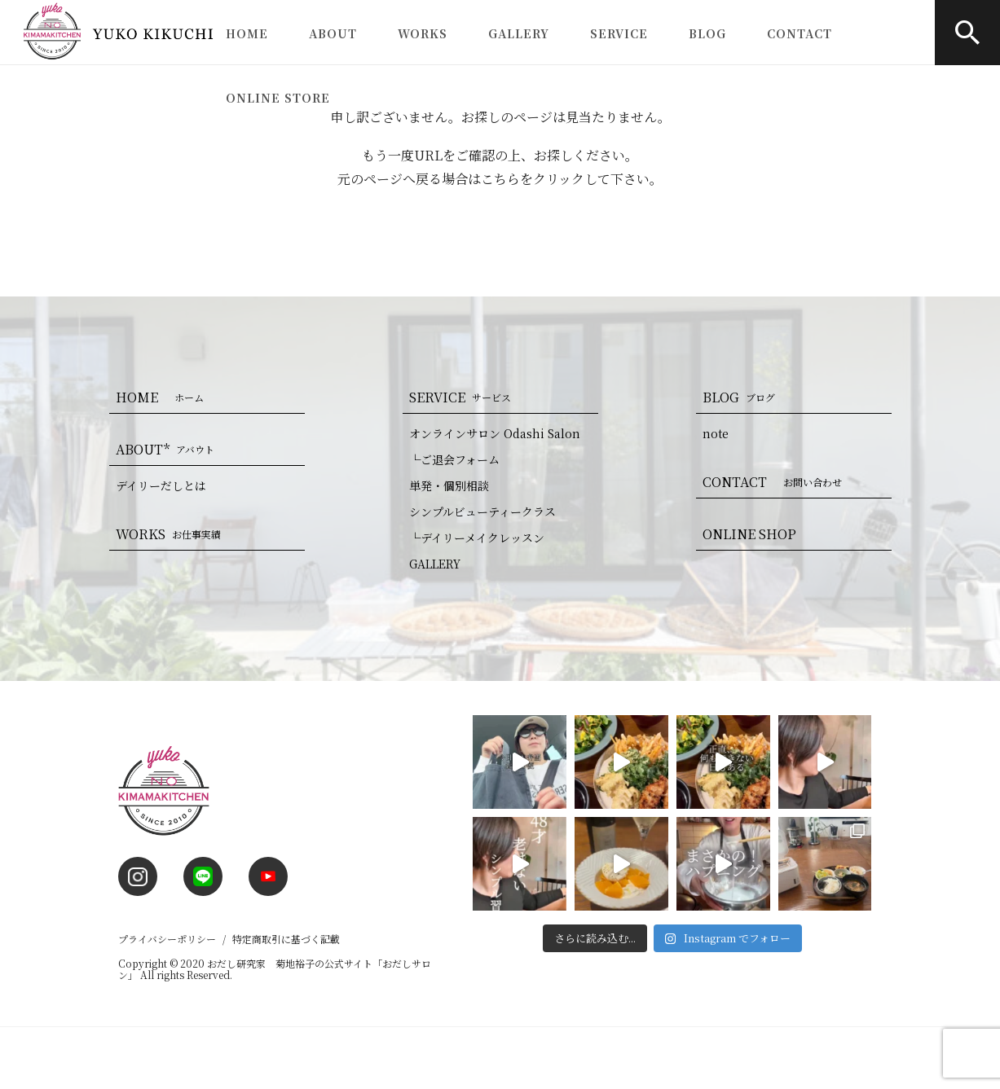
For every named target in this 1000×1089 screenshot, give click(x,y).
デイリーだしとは (161, 485)
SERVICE (619, 33)
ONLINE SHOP (749, 534)
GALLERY (518, 33)
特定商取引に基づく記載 (286, 939)
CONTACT (799, 33)
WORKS (422, 33)
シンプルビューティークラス (482, 511)
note (716, 433)
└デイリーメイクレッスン (476, 537)
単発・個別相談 (449, 485)
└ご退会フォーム (454, 459)
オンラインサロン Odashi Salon (494, 433)
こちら (500, 178)
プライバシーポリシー (167, 939)
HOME (247, 33)
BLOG (707, 33)
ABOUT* (168, 449)
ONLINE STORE (278, 98)
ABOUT (333, 33)
